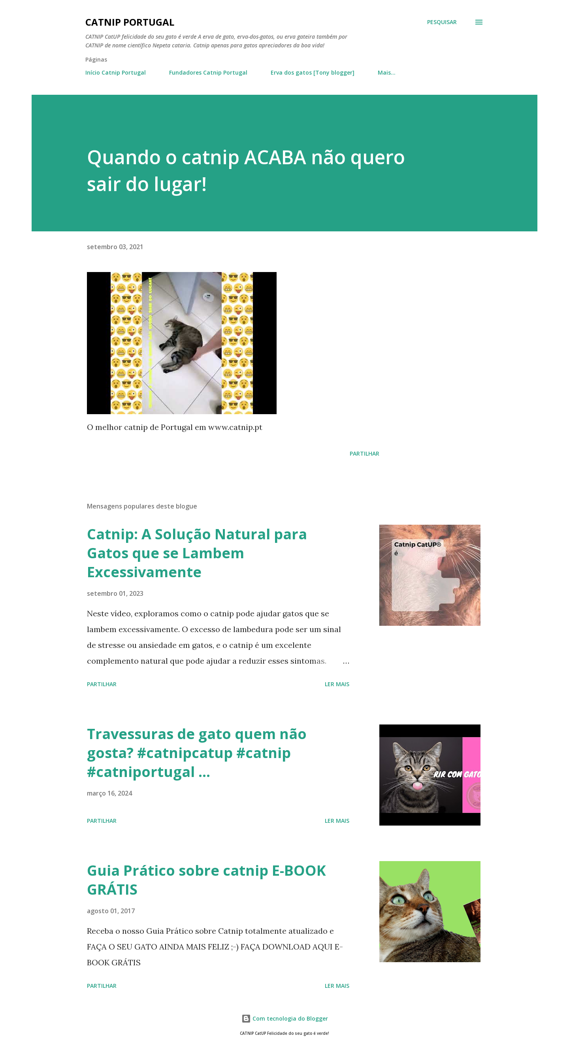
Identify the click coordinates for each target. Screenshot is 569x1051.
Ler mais (337, 684)
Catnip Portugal (129, 21)
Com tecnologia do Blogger (284, 1018)
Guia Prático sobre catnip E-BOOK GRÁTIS (206, 880)
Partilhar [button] (364, 453)
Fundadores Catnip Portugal (208, 72)
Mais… (387, 72)
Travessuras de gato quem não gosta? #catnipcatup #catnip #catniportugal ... (197, 752)
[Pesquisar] (442, 22)
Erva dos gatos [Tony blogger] (312, 72)
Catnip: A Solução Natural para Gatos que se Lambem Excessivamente (197, 553)
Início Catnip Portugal (115, 72)
